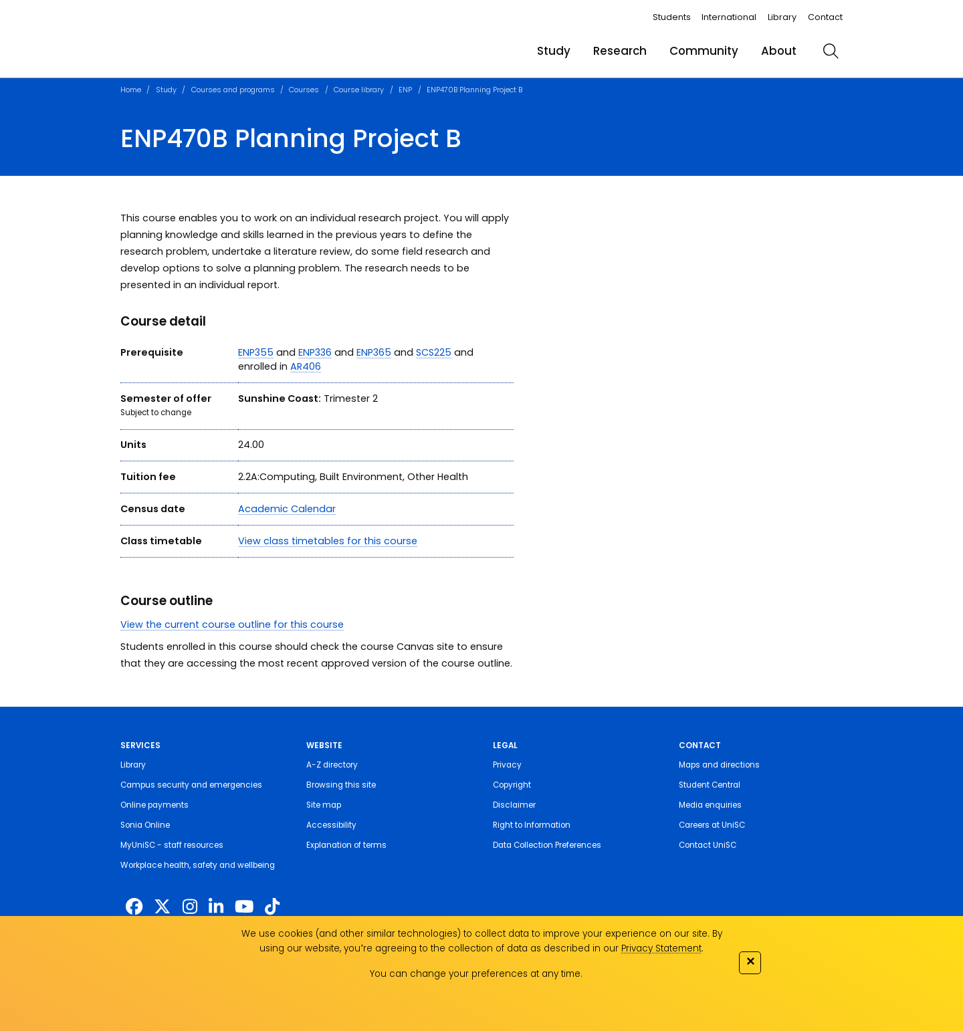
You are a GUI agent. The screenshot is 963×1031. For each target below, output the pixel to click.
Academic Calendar (287, 509)
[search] (831, 51)
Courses (304, 89)
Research (620, 51)
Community (703, 51)
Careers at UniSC (712, 825)
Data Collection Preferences (547, 845)
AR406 (305, 366)
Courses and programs (233, 89)
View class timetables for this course (327, 541)
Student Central (709, 785)
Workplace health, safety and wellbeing (197, 865)
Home (130, 89)
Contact (825, 17)
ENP (405, 89)
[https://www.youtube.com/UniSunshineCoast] (244, 907)
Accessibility (331, 825)
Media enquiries (710, 805)
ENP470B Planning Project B (474, 89)
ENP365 (373, 352)
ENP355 (256, 352)
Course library (359, 89)
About (778, 51)
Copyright (512, 785)
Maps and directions (719, 765)
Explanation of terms (346, 845)
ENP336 (315, 352)
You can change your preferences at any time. (476, 973)
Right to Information (531, 825)
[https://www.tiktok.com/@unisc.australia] (272, 907)
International (729, 17)
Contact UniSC (707, 845)
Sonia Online (145, 825)
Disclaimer (514, 805)
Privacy (507, 765)
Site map (323, 805)
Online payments (154, 805)
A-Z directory (332, 765)
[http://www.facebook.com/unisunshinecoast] (134, 907)
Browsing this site (341, 785)
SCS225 (433, 352)
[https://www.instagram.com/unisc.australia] (190, 907)
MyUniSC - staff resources (171, 845)
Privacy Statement (661, 948)
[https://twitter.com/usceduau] (162, 907)
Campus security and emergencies (191, 785)
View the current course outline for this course (232, 624)
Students (672, 17)
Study (553, 51)
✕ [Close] (750, 961)
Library (782, 17)
